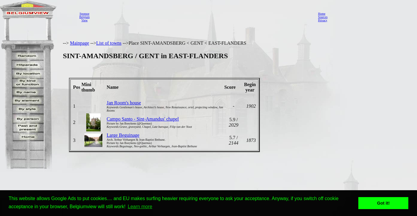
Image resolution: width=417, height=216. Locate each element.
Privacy (322, 20)
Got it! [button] (383, 203)
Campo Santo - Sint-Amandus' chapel (143, 119)
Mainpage (79, 43)
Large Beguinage (123, 135)
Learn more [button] (140, 206)
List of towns (108, 43)
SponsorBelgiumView (84, 17)
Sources (322, 17)
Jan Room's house (124, 102)
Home (321, 13)
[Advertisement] (202, 16)
